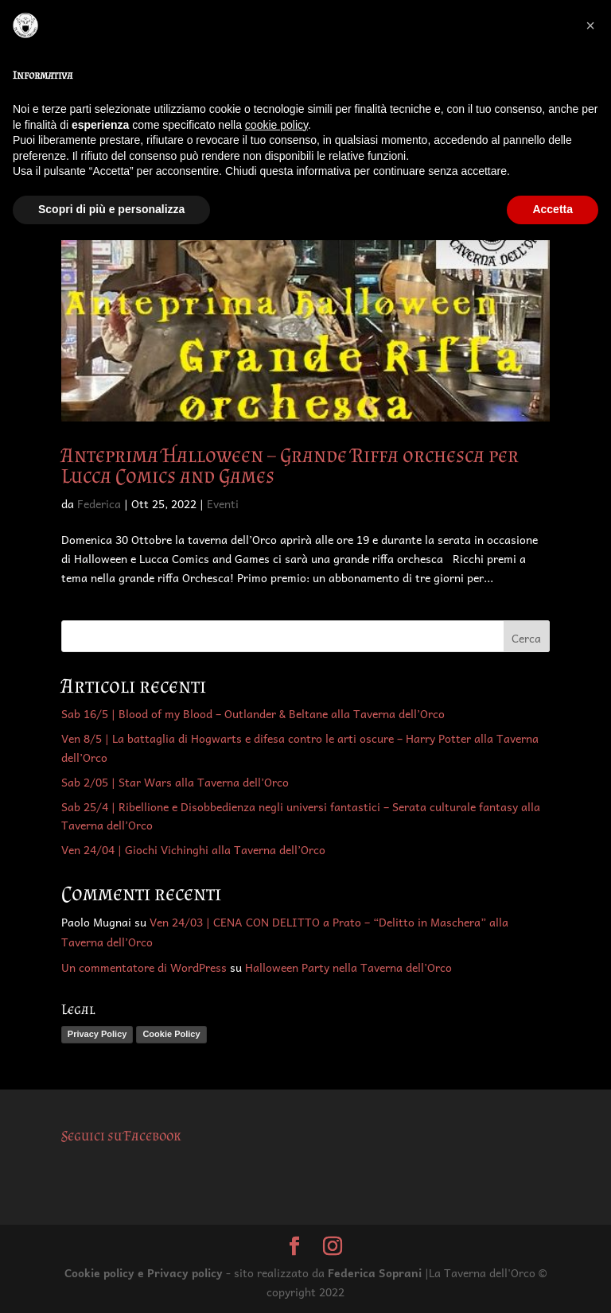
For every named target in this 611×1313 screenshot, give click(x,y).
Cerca (526, 638)
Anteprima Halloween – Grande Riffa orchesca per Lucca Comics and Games (290, 465)
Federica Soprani (375, 1272)
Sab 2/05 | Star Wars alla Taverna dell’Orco (175, 782)
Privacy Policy (97, 1034)
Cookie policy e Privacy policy (143, 1272)
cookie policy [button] (276, 124)
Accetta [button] (552, 209)
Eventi (223, 503)
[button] (590, 25)
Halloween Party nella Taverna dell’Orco (348, 967)
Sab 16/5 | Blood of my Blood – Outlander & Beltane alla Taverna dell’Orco (253, 713)
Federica (99, 503)
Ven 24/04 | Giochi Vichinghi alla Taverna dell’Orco (193, 849)
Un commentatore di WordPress (144, 967)
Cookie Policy (171, 1034)
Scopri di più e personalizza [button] (111, 209)
